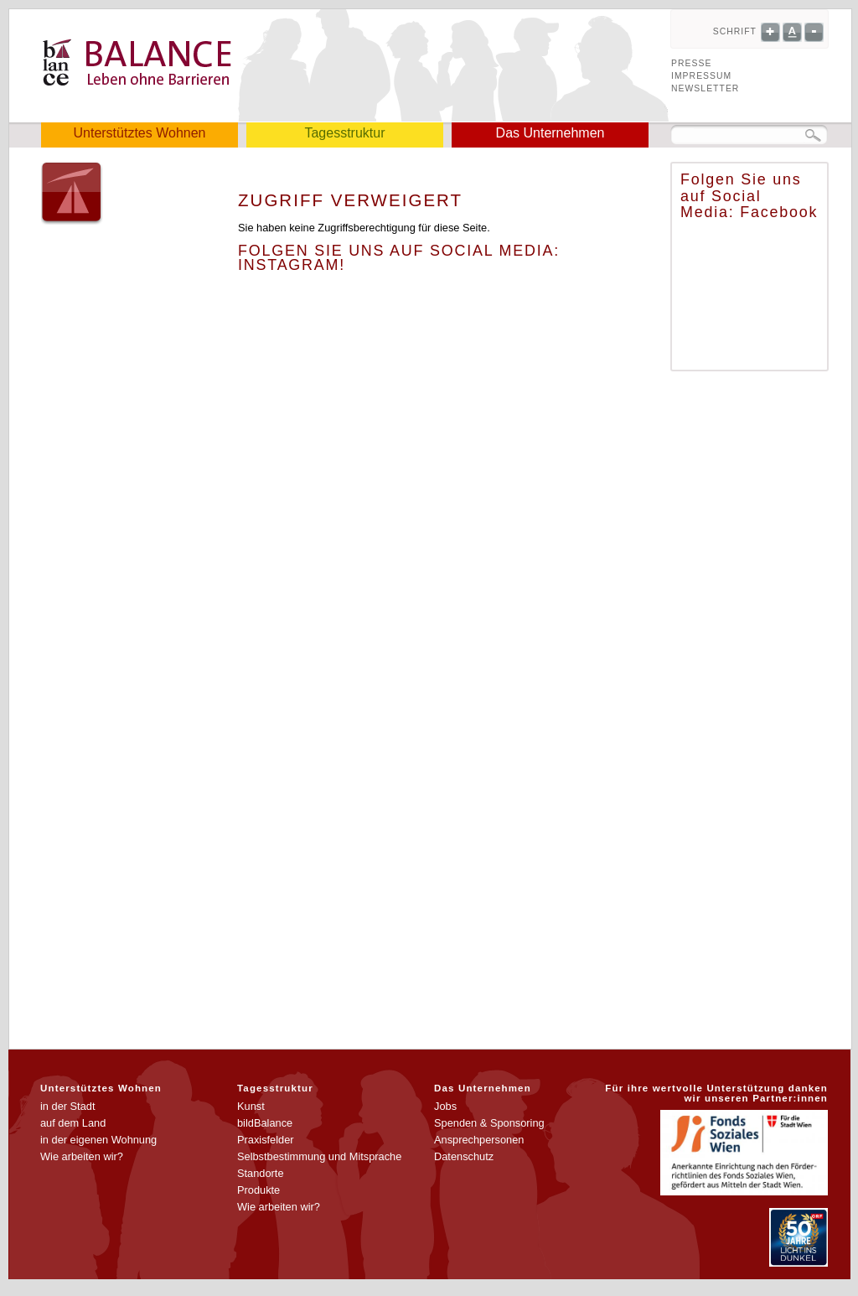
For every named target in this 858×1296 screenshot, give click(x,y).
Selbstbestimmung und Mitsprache (319, 1156)
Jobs (445, 1106)
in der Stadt (67, 1106)
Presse (691, 63)
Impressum (701, 75)
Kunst (251, 1106)
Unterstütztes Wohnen (139, 133)
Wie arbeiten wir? (81, 1156)
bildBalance (264, 1123)
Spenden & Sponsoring (489, 1123)
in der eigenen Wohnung (98, 1139)
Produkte (258, 1190)
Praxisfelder (265, 1139)
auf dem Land (73, 1123)
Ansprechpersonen (479, 1139)
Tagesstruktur (344, 133)
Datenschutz (464, 1156)
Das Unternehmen (550, 133)
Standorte (260, 1173)
